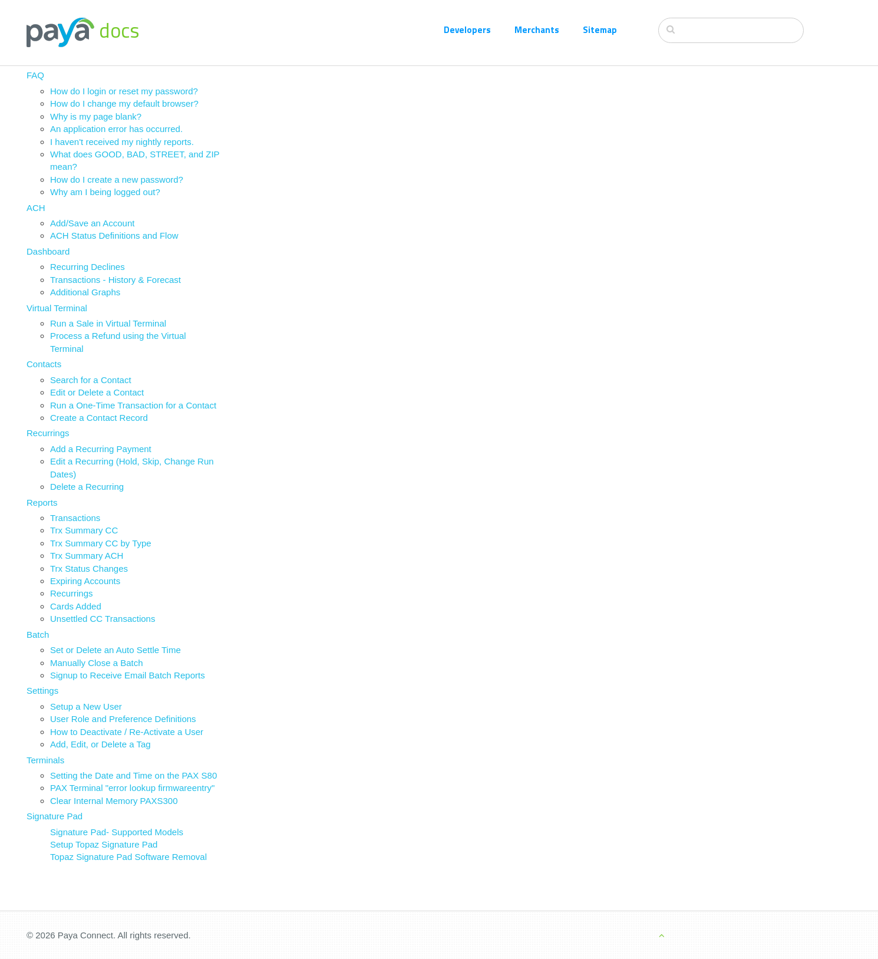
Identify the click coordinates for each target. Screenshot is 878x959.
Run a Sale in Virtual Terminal (108, 323)
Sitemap (600, 30)
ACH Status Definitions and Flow (114, 235)
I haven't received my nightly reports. (122, 142)
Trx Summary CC (84, 530)
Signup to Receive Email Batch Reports (127, 675)
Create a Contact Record (99, 418)
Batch (38, 635)
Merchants (536, 30)
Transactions (75, 518)
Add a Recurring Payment (100, 449)
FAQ (35, 75)
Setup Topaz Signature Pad (103, 844)
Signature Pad (54, 816)
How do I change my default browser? (124, 103)
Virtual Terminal (57, 308)
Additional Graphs (85, 292)
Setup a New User (86, 706)
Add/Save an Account (92, 223)
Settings (42, 691)
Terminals (45, 760)
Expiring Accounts (85, 581)
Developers (467, 30)
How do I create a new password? (116, 179)
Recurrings (48, 433)
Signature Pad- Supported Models (116, 832)
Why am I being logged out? (105, 192)
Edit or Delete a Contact (97, 392)
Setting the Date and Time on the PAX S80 (133, 775)
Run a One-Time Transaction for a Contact (133, 405)
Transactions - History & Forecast (115, 280)
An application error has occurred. (116, 129)
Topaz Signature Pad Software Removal (128, 857)
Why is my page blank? (95, 116)
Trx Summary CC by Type (100, 543)
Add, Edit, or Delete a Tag (100, 744)
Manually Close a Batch (96, 663)
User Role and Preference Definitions (123, 719)
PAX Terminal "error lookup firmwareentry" (132, 788)
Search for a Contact (90, 380)
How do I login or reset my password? (124, 91)
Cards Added (75, 606)
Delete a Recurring (87, 487)
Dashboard (48, 251)
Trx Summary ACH (86, 556)
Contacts (44, 364)
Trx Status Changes (89, 568)
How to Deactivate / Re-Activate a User (126, 732)
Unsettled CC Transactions (102, 619)
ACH (36, 208)
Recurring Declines (87, 267)
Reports (42, 502)
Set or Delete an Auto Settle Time (115, 650)
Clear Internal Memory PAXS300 (113, 801)
